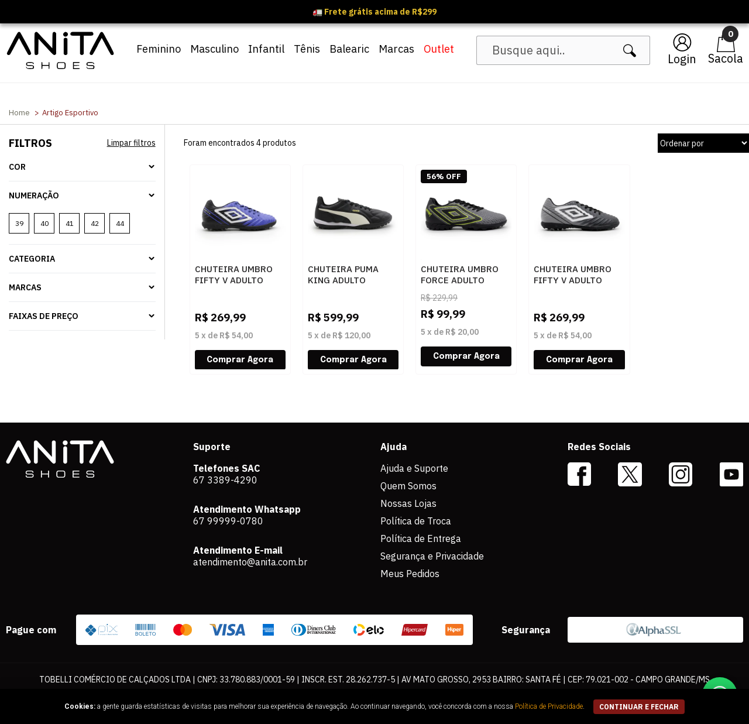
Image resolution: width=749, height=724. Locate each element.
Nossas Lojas (408, 503)
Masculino (214, 49)
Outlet (439, 49)
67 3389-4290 (225, 480)
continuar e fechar (639, 706)
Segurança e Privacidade (432, 556)
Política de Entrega (420, 538)
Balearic (349, 49)
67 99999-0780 (228, 521)
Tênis (307, 49)
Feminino (158, 49)
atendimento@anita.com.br (250, 562)
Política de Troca (415, 521)
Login (682, 59)
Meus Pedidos (409, 573)
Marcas (396, 49)
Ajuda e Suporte (414, 468)
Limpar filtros (131, 143)
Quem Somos (408, 486)
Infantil (266, 49)
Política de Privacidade (549, 706)
